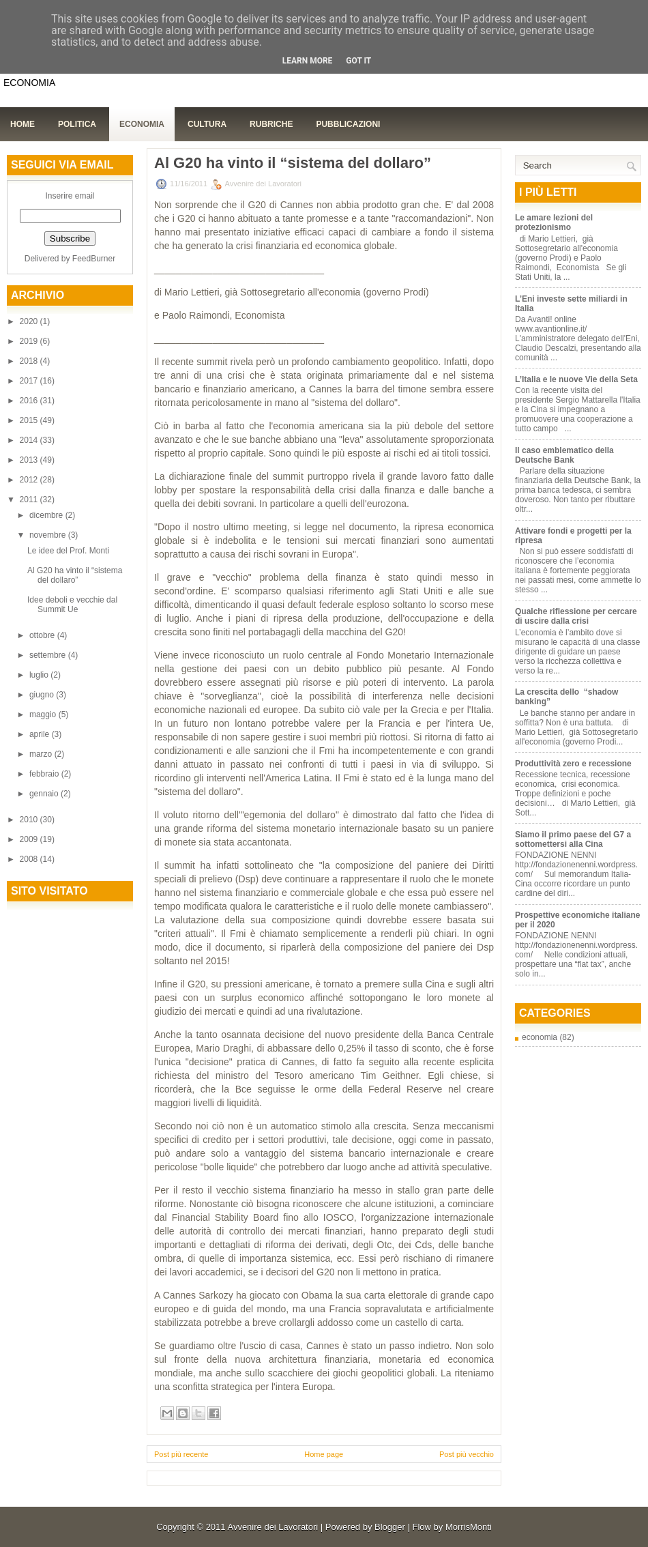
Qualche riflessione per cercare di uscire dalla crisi (576, 616)
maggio (44, 714)
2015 (30, 420)
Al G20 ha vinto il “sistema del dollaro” (74, 575)
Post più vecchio (466, 1454)
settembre (48, 655)
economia (539, 1037)
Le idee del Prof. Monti (68, 550)
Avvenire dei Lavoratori (272, 1527)
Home (22, 124)
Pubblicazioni (348, 124)
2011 (30, 499)
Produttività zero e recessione (573, 763)
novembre (48, 535)
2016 (30, 400)
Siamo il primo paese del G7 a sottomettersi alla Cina (573, 839)
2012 (30, 480)
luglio (39, 675)
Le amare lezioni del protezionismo (554, 222)
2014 (30, 440)
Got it (358, 61)
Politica (77, 124)
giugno (42, 694)
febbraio (45, 774)
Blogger (389, 1527)
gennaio (45, 793)
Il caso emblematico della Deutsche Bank (564, 455)
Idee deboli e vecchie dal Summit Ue (72, 604)
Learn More (307, 61)
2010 (30, 819)
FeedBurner (93, 258)
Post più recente (181, 1454)
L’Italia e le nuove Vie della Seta (576, 379)
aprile (40, 734)
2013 (30, 460)
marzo (42, 754)
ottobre (43, 635)
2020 (30, 321)
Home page (323, 1454)
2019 (30, 341)
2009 (30, 839)
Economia (141, 124)
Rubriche (271, 124)
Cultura (207, 124)
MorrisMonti (468, 1527)
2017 (30, 381)
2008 (30, 859)
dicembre (47, 515)
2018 (30, 361)
